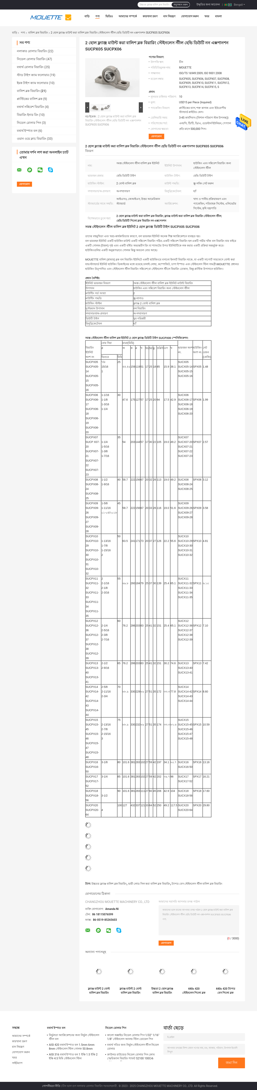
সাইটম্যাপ (17, 1063)
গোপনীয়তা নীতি (51, 1085)
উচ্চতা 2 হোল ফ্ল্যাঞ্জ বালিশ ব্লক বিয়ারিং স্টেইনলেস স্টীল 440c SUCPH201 (162, 991)
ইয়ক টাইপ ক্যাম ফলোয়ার (32, 83)
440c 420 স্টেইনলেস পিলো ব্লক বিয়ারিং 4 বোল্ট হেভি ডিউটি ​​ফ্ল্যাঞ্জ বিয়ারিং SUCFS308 (193, 991)
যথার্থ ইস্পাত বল (27, 131)
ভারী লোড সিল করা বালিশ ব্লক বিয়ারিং (149, 883)
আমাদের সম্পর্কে (128, 16)
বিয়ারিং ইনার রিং (27, 115)
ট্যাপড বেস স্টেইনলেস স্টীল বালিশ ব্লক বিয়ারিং (197, 883)
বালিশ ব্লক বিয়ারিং (38, 32)
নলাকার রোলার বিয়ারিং (32, 51)
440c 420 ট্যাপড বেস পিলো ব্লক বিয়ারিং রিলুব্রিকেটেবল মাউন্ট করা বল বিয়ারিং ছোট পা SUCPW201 (225, 991)
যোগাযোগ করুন (190, 16)
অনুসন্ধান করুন (181, 4)
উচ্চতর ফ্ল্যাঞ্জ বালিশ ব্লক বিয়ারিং (109, 883)
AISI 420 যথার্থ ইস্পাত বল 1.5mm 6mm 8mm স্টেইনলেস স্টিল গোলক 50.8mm (72, 1046)
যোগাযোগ (156, 136)
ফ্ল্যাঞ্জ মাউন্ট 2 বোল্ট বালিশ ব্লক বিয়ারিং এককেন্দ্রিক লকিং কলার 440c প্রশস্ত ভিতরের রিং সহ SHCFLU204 (131, 991)
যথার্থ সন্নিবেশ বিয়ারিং (30, 107)
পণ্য (97, 16)
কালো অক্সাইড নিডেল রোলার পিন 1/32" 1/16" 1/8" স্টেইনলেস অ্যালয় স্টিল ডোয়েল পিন (133, 1037)
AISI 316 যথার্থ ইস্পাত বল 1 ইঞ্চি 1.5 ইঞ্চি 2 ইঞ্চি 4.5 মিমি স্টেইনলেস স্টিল (73, 1056)
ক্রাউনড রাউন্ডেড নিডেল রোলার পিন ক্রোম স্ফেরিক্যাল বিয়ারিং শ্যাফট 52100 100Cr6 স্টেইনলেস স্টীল (131, 1057)
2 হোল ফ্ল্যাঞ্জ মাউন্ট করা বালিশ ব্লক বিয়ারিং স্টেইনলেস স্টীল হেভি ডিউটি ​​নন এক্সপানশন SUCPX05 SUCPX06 (113, 120)
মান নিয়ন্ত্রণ (169, 16)
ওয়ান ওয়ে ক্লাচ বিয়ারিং (31, 139)
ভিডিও (109, 16)
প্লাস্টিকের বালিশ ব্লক (29, 99)
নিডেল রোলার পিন (29, 123)
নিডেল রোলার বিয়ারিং (31, 59)
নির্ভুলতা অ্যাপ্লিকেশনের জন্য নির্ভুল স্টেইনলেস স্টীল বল (74, 1037)
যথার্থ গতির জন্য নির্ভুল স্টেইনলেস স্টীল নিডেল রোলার (133, 1046)
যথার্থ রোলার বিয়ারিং (30, 67)
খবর (206, 16)
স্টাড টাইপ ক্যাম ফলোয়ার (33, 75)
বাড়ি (86, 16)
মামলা (218, 16)
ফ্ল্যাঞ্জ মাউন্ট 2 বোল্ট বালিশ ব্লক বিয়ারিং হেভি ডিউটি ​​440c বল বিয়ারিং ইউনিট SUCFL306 (99, 991)
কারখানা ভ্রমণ (150, 16)
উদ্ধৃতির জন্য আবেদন (208, 4)
